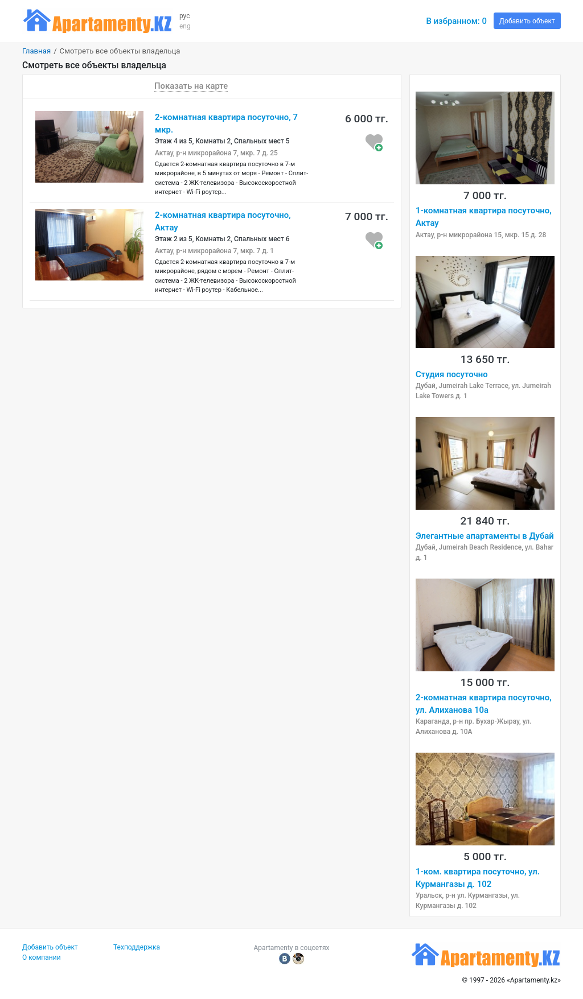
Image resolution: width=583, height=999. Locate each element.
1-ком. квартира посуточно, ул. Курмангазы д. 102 (478, 877)
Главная (36, 51)
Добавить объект (527, 21)
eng (185, 26)
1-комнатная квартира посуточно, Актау (484, 216)
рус (184, 16)
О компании (41, 957)
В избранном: (456, 21)
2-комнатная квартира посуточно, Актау (223, 221)
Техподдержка (136, 947)
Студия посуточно (452, 374)
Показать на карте (191, 86)
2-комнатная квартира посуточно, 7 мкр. (226, 123)
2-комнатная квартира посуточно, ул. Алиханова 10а (484, 703)
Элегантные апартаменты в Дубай (485, 536)
